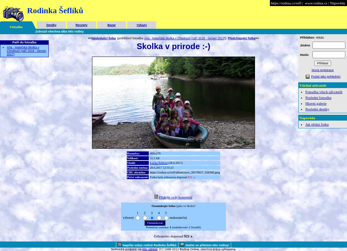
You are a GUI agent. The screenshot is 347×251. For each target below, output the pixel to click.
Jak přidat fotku (317, 124)
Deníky (51, 25)
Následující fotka (104, 38)
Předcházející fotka (242, 38)
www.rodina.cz (316, 3)
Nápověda (337, 3)
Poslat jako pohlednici (326, 76)
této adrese (150, 249)
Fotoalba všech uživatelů (323, 92)
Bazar (112, 25)
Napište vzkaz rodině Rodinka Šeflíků (150, 245)
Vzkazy (142, 25)
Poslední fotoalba (318, 98)
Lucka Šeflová (158, 163)
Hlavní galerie (316, 103)
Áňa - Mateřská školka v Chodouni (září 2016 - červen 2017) (26, 51)
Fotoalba (16, 27)
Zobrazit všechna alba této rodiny (60, 31)
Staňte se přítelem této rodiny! (207, 245)
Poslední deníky (317, 109)
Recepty (81, 25)
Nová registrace (322, 70)
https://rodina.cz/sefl (286, 3)
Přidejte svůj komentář (176, 197)
